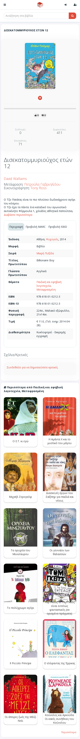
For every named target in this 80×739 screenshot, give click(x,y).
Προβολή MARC (36, 226)
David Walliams (15, 178)
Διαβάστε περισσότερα (18, 215)
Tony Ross (39, 188)
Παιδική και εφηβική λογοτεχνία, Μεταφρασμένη (48, 285)
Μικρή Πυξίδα (45, 253)
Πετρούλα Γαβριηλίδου (42, 184)
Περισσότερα (68, 732)
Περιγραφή (16, 226)
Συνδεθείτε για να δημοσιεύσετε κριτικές (32, 367)
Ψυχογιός (52, 239)
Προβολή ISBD (57, 226)
